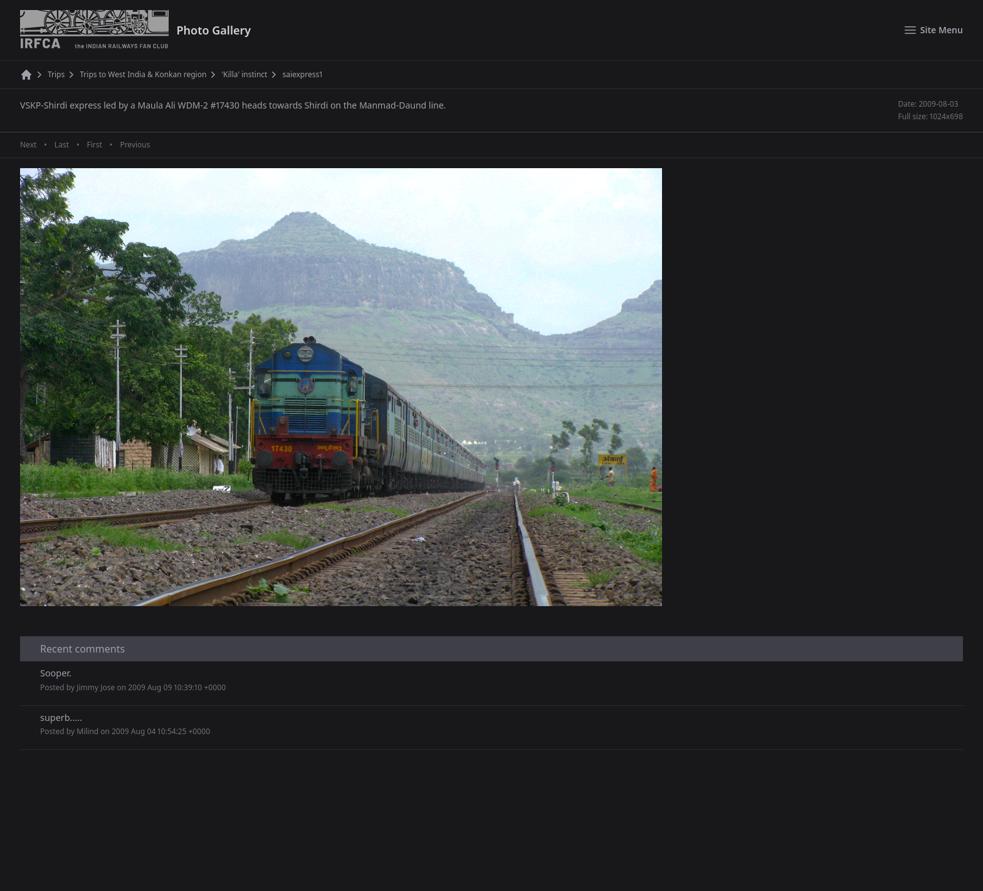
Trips (56, 75)
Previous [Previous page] (135, 145)
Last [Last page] (62, 145)
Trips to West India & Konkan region (143, 75)
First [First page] (94, 145)
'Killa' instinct (244, 75)
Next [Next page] (28, 145)
